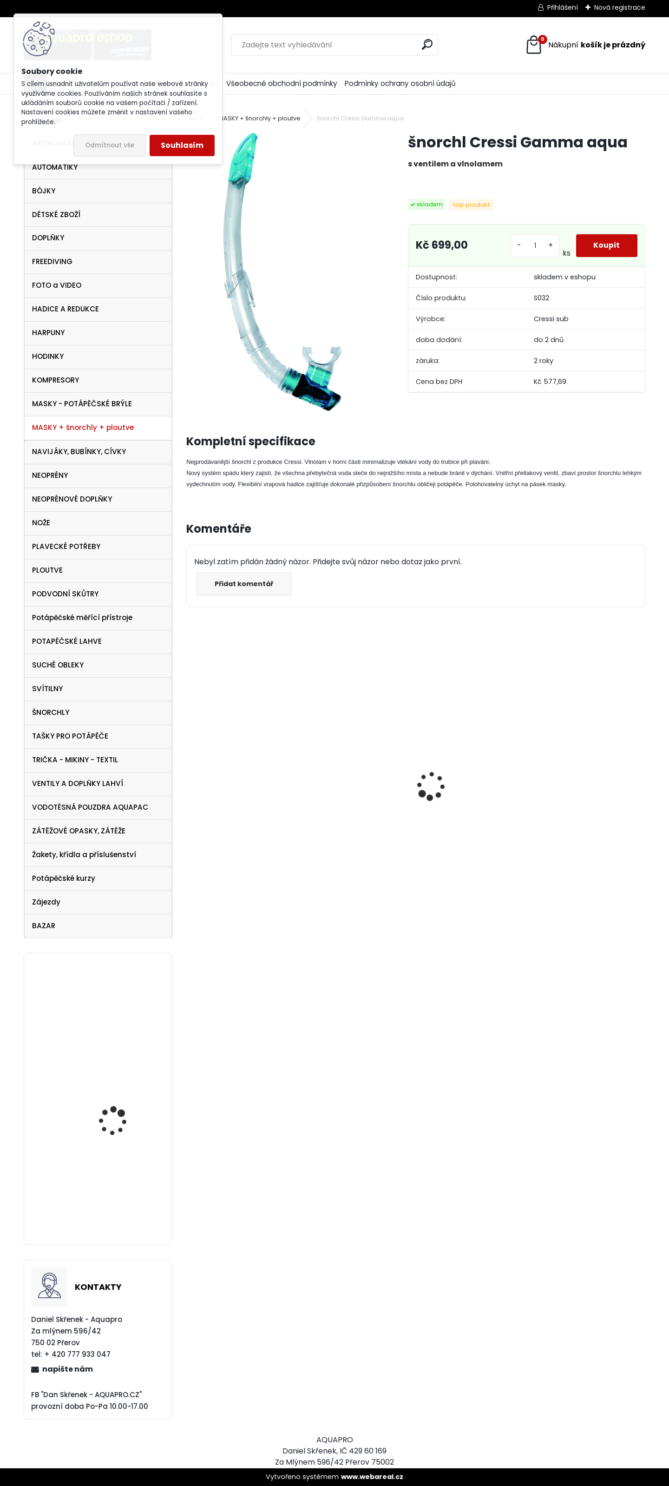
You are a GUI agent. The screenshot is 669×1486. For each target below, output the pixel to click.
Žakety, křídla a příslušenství (84, 854)
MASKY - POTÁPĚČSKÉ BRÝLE (82, 404)
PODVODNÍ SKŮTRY (65, 594)
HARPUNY (48, 332)
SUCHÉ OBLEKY (58, 665)
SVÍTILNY (47, 688)
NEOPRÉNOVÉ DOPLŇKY (72, 499)
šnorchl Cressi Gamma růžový (468, 860)
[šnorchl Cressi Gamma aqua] (282, 271)
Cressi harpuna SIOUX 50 (354, 764)
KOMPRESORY (55, 380)
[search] (427, 44)
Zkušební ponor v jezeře (123, 1094)
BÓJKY (43, 191)
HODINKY (48, 356)
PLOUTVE (47, 570)
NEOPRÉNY (50, 475)
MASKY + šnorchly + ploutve (83, 427)
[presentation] (191, 769)
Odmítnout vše (109, 145)
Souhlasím (182, 145)
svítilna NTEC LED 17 (117, 1214)
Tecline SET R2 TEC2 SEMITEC (227, 820)
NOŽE (41, 523)
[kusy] (534, 246)
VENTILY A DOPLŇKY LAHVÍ (77, 783)
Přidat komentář (245, 583)
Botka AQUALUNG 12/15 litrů (121, 1019)
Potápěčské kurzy (63, 878)
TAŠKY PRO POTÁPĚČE (70, 736)
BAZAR (43, 926)
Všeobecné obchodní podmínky (281, 83)
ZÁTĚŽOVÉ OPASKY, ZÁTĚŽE (78, 831)
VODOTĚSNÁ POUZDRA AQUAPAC (90, 807)
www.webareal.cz (372, 1476)
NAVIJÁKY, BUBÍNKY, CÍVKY (79, 451)
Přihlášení (562, 7)
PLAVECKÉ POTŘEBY (66, 546)
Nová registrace (619, 7)
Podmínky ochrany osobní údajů (400, 83)
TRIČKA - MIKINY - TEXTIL (75, 760)
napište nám (67, 1369)
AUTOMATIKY (55, 167)
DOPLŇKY (48, 238)
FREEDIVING (52, 261)
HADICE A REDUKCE (65, 309)
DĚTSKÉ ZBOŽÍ (56, 214)
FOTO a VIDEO (56, 285)
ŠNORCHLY (50, 712)
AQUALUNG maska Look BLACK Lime (584, 811)
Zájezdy (46, 902)
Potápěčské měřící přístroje (82, 617)
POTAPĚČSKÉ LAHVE (67, 641)
